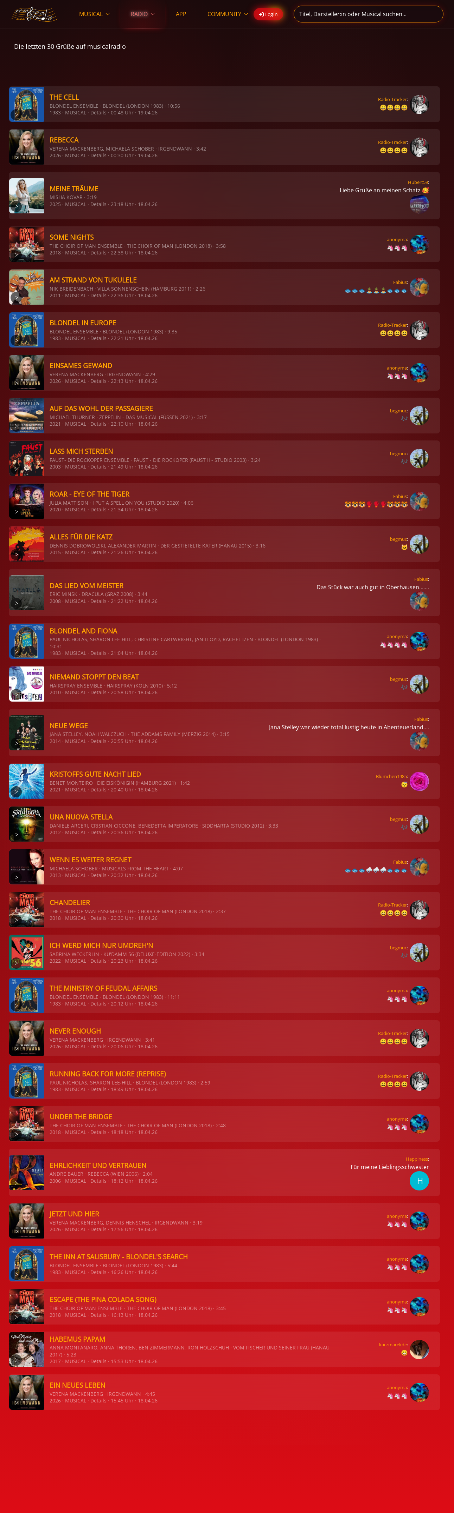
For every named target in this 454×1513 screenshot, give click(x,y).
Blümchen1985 (391, 776)
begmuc (398, 410)
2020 (55, 509)
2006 (55, 1180)
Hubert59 (418, 182)
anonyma (397, 239)
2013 (55, 875)
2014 (55, 741)
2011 (55, 295)
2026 (55, 155)
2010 (55, 692)
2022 (55, 960)
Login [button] (268, 14)
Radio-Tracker (392, 99)
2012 (55, 832)
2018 (55, 252)
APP (181, 14)
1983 (55, 112)
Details (98, 112)
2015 (55, 552)
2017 (55, 1361)
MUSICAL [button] (94, 14)
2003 (55, 466)
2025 (55, 204)
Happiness (417, 1159)
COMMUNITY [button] (227, 14)
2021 (55, 423)
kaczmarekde (393, 1344)
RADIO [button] (143, 14)
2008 (55, 601)
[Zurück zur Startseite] (34, 14)
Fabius (400, 282)
